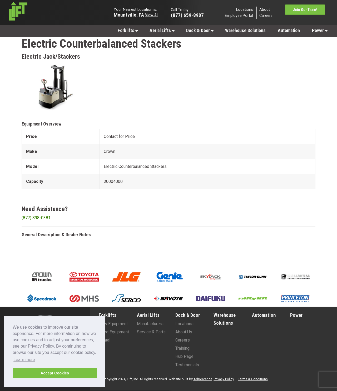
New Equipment (113, 323)
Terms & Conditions (253, 379)
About (264, 9)
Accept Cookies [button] (55, 373)
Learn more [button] (24, 359)
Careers (265, 15)
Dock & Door (200, 30)
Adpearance (203, 379)
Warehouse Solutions (245, 30)
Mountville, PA (129, 14)
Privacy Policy (224, 379)
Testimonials (187, 364)
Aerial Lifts (162, 30)
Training (182, 348)
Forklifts (128, 30)
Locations (244, 9)
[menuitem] (127, 30)
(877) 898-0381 (36, 217)
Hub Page (184, 356)
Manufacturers (150, 323)
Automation (289, 30)
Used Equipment (114, 331)
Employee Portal (239, 15)
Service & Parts (151, 331)
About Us (183, 331)
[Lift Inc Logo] (45, 12)
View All (151, 14)
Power (320, 30)
